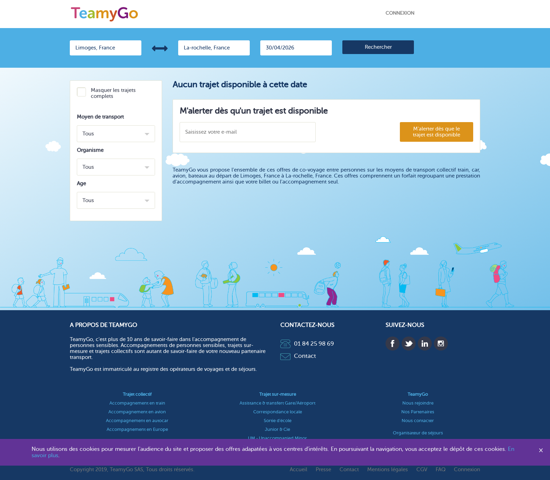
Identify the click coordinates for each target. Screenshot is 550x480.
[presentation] (357, 132)
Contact (298, 356)
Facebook (392, 343)
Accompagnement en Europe (137, 429)
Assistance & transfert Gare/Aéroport (277, 403)
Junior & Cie (277, 429)
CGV (421, 470)
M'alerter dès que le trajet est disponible (436, 132)
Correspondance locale (277, 411)
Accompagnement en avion (137, 411)
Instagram (441, 343)
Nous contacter (418, 420)
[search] (378, 47)
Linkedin (425, 343)
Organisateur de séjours (418, 432)
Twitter (409, 343)
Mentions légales (387, 470)
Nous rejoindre (418, 403)
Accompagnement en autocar (137, 420)
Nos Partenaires (417, 411)
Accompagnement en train (137, 403)
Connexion (399, 13)
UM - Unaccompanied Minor (277, 438)
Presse (323, 470)
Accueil (298, 470)
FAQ (440, 470)
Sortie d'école (277, 420)
